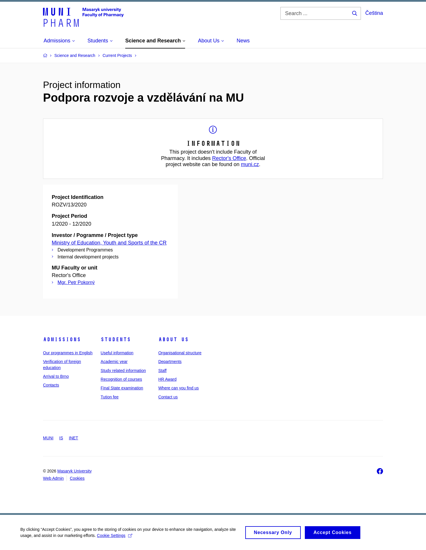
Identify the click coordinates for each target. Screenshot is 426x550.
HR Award (167, 379)
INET (73, 438)
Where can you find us (178, 388)
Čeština (374, 13)
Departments (170, 361)
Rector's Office (229, 158)
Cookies (77, 478)
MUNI (48, 438)
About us (173, 339)
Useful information (117, 353)
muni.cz (250, 164)
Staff (162, 370)
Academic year (114, 361)
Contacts (51, 385)
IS (61, 438)
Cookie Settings (114, 537)
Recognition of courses (121, 379)
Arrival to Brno (56, 376)
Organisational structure (180, 353)
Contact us (168, 397)
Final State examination (122, 388)
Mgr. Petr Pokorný (76, 282)
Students (116, 339)
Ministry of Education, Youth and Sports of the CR (109, 243)
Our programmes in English (67, 353)
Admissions (62, 339)
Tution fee (110, 397)
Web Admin (53, 478)
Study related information (123, 370)
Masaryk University (74, 471)
